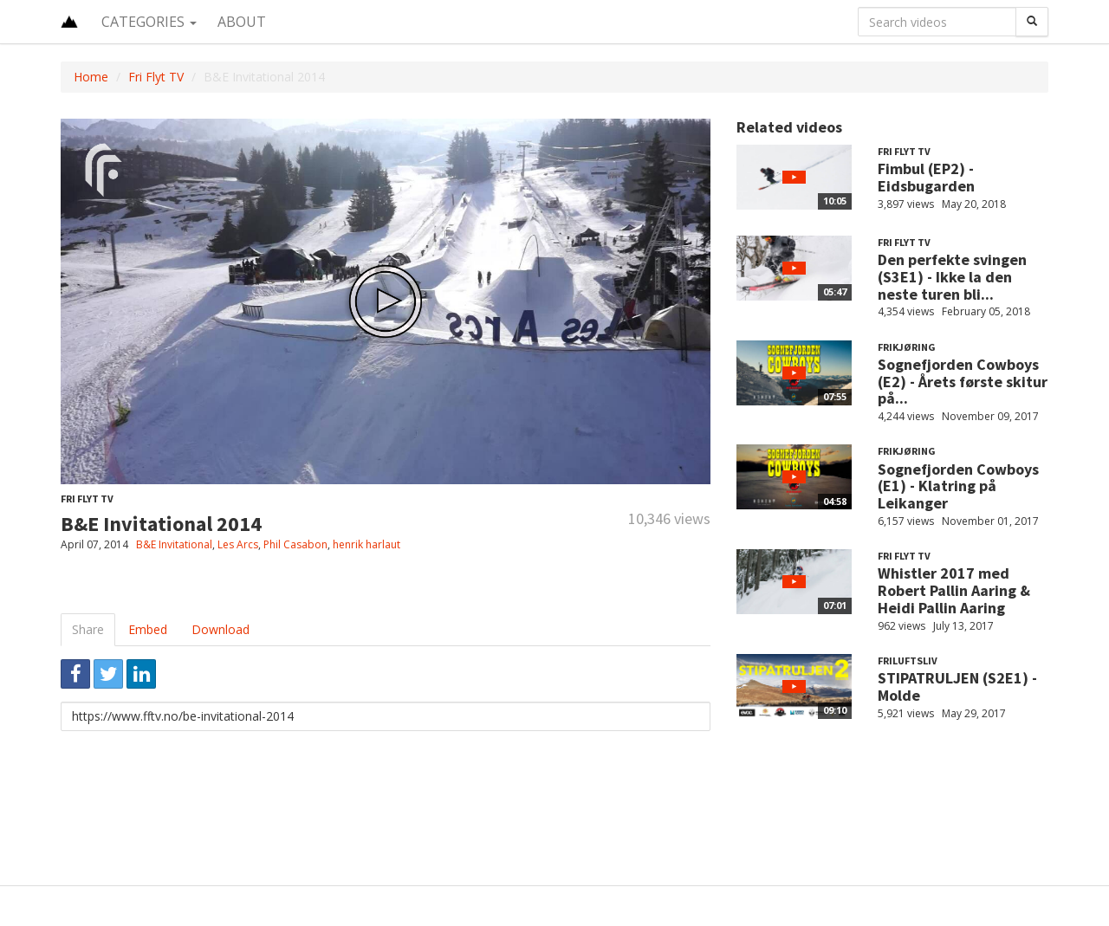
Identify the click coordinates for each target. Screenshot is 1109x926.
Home (91, 76)
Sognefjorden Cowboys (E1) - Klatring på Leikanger (958, 486)
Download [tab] (220, 629)
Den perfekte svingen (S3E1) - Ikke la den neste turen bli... (952, 276)
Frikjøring (907, 346)
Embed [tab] (147, 629)
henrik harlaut (366, 544)
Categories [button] (149, 21)
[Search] (1031, 21)
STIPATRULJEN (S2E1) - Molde (957, 686)
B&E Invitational (174, 544)
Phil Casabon (295, 544)
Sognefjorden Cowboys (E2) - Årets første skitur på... (962, 381)
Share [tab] (88, 629)
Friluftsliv (907, 660)
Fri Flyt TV (156, 76)
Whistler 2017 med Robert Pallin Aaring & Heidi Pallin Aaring (954, 590)
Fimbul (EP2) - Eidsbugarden (926, 177)
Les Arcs (237, 544)
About (241, 21)
